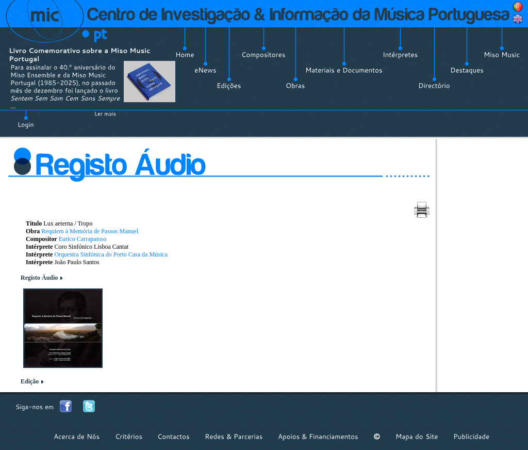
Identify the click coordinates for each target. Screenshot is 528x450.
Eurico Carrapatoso (83, 239)
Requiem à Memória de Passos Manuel (89, 231)
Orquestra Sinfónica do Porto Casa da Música (110, 254)
